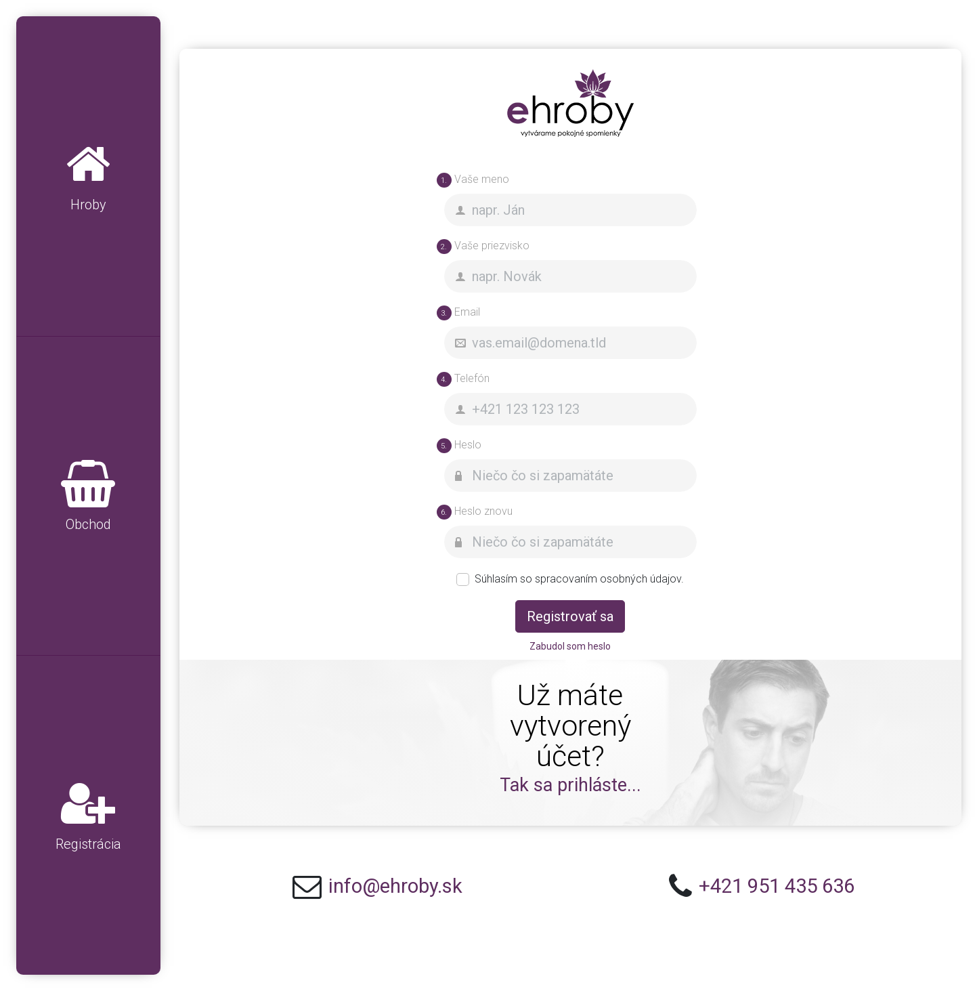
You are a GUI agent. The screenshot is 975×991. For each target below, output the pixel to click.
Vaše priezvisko (483, 246)
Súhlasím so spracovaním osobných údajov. (579, 578)
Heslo (459, 445)
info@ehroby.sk (395, 886)
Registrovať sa (570, 616)
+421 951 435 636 (776, 886)
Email (458, 312)
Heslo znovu (475, 512)
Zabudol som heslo (570, 646)
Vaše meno (473, 180)
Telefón (463, 379)
